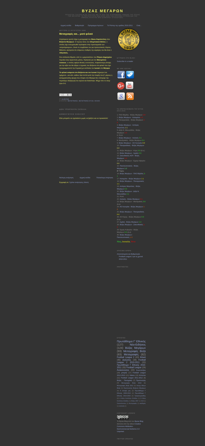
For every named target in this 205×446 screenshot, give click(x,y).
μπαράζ (124, 373)
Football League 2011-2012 (132, 378)
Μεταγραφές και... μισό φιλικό (76, 34)
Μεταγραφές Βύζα (86, 101)
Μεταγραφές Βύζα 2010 (131, 383)
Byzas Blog (123, 421)
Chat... (139, 25)
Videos (132, 375)
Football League (134, 367)
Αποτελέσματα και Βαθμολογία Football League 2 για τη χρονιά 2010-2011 (130, 256)
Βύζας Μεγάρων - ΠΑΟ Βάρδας (131, 174)
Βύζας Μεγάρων (135, 347)
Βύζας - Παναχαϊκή (124, 380)
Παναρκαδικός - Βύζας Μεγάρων (132, 145)
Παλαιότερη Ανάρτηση (104, 178)
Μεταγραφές (73, 101)
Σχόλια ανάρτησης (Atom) (79, 182)
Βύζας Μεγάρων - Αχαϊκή (129, 153)
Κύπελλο (142, 375)
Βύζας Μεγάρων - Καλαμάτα (129, 117)
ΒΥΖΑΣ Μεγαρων (102, 11)
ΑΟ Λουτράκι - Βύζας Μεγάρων (131, 207)
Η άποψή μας (125, 390)
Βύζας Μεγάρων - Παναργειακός (132, 181)
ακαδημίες (143, 403)
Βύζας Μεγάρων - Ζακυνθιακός (131, 225)
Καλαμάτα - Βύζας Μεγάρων (130, 179)
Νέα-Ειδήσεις (138, 344)
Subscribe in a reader (125, 61)
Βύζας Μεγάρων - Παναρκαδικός (132, 212)
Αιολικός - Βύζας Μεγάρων (130, 199)
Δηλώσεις (126, 360)
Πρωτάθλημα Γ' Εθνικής (131, 341)
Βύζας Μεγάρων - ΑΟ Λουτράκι (130, 143)
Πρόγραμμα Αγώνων (95, 25)
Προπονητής (141, 380)
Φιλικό (97, 101)
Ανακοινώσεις (123, 370)
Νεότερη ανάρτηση (66, 178)
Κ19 (142, 401)
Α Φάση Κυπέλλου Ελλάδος (128, 398)
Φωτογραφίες (133, 403)
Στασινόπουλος (121, 403)
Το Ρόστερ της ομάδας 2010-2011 (120, 25)
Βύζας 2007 (134, 401)
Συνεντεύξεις (141, 370)
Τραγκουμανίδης (140, 396)
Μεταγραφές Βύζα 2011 (125, 385)
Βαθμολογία (79, 25)
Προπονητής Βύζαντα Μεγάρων (135, 388)
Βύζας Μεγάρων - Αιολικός (128, 138)
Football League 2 (125, 357)
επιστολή (121, 406)
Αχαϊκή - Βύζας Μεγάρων (129, 222)
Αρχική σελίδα (66, 25)
